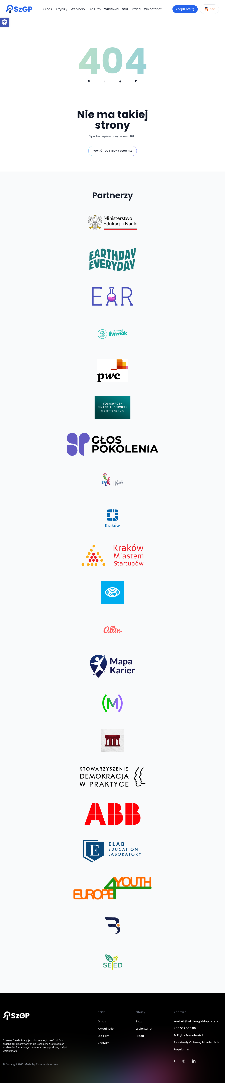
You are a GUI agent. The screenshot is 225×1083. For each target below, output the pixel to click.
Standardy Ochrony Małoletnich (196, 1042)
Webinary (78, 9)
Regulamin (181, 1049)
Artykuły (61, 9)
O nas (47, 9)
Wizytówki (111, 9)
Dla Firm (95, 9)
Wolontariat (153, 9)
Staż (125, 9)
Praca (136, 9)
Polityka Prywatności (188, 1035)
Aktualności (106, 1029)
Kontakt (103, 1043)
